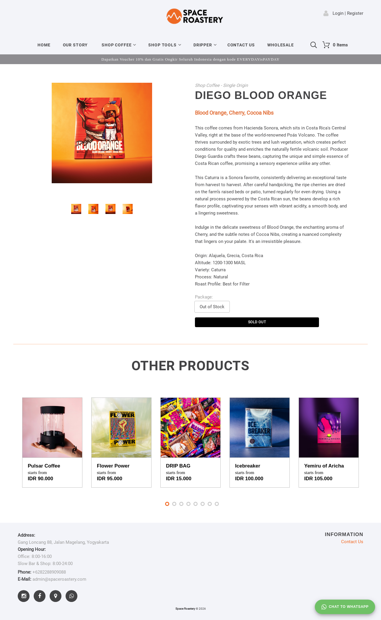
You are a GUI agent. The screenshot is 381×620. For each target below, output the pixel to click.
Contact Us (241, 45)
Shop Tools (162, 45)
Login (338, 13)
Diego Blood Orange (261, 95)
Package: (204, 297)
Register (355, 13)
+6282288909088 (49, 572)
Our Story (75, 45)
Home (44, 45)
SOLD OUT (257, 322)
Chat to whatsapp (345, 607)
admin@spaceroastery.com (59, 579)
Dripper (202, 45)
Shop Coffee (116, 45)
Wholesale (280, 45)
